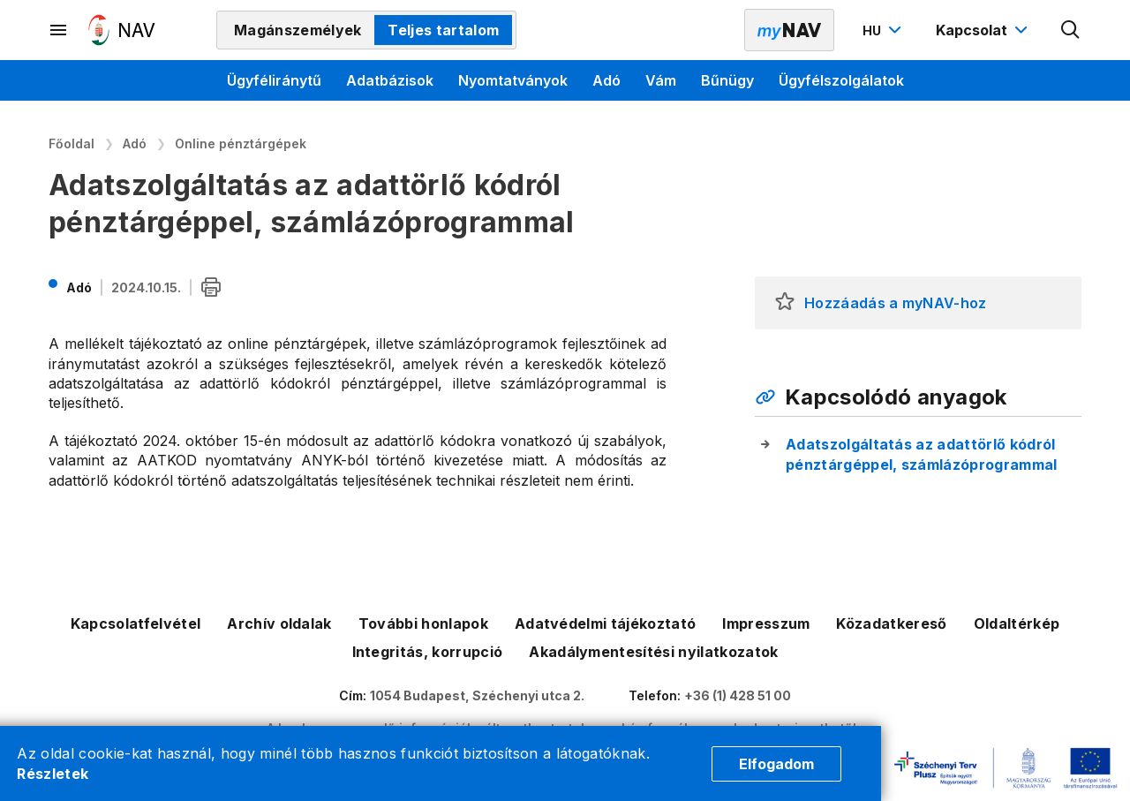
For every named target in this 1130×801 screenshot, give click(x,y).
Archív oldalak (279, 623)
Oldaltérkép (1017, 623)
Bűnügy (727, 80)
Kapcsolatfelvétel (135, 623)
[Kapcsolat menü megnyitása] (984, 30)
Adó (606, 80)
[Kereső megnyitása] (1070, 30)
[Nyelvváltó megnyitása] (884, 30)
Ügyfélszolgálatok (841, 80)
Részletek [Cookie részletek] (52, 773)
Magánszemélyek (297, 30)
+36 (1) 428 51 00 (737, 695)
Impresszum (766, 623)
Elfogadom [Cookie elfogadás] (776, 764)
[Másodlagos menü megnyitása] (59, 30)
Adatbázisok (389, 80)
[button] (784, 303)
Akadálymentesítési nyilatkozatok (653, 652)
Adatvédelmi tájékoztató (605, 623)
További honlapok (423, 623)
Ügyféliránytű (274, 80)
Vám (660, 80)
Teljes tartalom (443, 30)
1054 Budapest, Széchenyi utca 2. (477, 695)
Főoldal (71, 143)
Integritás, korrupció (427, 652)
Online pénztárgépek (240, 143)
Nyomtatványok (513, 80)
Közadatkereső (891, 623)
